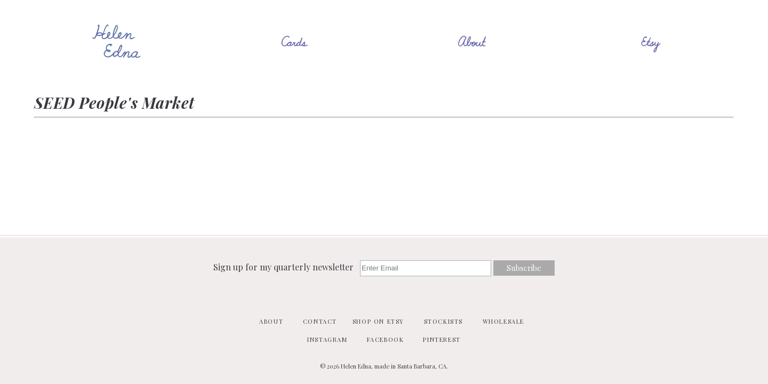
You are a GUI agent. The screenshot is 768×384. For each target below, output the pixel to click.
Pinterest (441, 339)
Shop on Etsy (378, 321)
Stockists (443, 321)
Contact (320, 321)
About (271, 321)
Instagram (327, 339)
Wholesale (503, 321)
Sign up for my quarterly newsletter (284, 267)
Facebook (385, 339)
